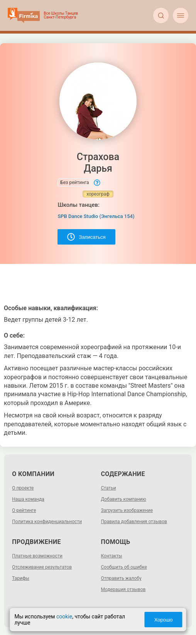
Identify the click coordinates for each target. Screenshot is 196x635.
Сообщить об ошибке (124, 567)
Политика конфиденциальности (47, 521)
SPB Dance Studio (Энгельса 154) (95, 216)
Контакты (111, 556)
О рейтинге (24, 510)
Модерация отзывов (123, 589)
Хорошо (163, 620)
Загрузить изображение (127, 510)
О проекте (23, 488)
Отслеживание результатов (42, 567)
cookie (64, 616)
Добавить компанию (123, 499)
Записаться (86, 237)
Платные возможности (37, 556)
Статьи (108, 488)
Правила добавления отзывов (134, 521)
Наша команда (28, 499)
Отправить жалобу (121, 578)
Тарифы (20, 578)
